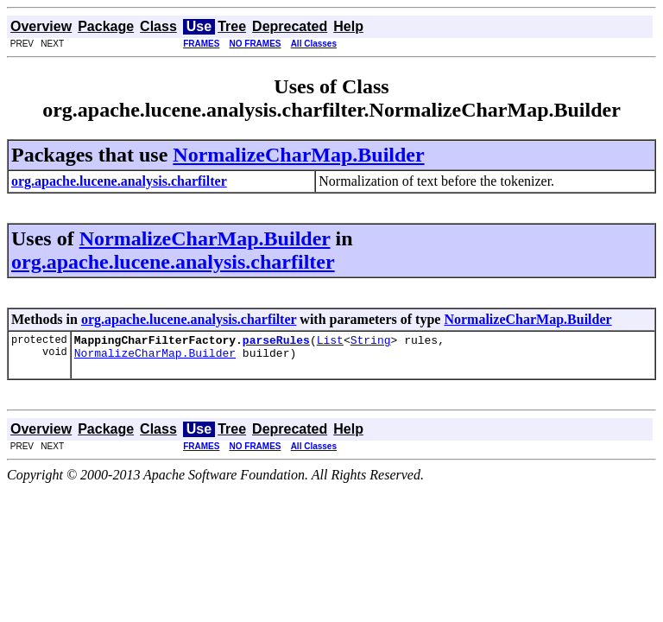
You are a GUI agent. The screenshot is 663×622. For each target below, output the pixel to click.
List (330, 342)
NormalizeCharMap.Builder (298, 154)
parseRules (276, 342)
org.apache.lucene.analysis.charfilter (173, 262)
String (370, 342)
